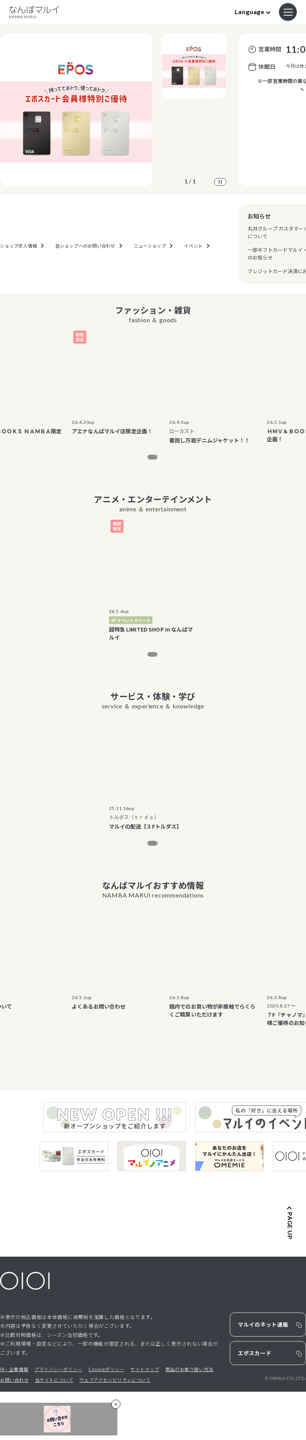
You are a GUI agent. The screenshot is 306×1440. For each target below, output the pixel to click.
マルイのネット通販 (263, 1373)
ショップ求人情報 (18, 269)
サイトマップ (144, 1418)
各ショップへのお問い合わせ (85, 269)
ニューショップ (150, 269)
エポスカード (254, 1401)
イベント (193, 269)
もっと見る (148, 459)
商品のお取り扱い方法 (189, 1418)
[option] (76, 109)
